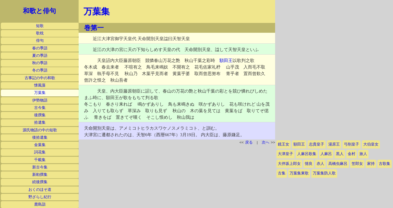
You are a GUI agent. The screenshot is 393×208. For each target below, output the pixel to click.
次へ (265, 142)
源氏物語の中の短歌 (40, 130)
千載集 (40, 160)
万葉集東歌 (299, 173)
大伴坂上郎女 (289, 164)
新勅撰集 (39, 175)
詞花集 (40, 152)
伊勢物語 (39, 100)
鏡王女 (283, 144)
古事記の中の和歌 (40, 78)
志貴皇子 (316, 144)
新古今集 (39, 167)
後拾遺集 (39, 137)
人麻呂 (326, 154)
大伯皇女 (371, 144)
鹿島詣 (40, 204)
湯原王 (334, 144)
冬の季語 (39, 70)
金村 (351, 154)
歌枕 (40, 33)
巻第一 (94, 27)
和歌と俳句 (39, 10)
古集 (281, 173)
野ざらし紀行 (39, 197)
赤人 (320, 164)
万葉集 (40, 93)
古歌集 (384, 164)
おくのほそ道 (39, 190)
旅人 (363, 154)
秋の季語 (39, 63)
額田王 (226, 60)
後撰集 (40, 115)
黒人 (340, 154)
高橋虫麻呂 (337, 164)
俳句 (40, 40)
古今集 (40, 108)
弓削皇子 (351, 144)
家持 (371, 164)
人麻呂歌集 (306, 154)
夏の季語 (39, 56)
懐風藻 (40, 85)
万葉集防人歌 (324, 173)
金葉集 (40, 145)
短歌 (40, 26)
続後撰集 (39, 182)
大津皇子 (285, 154)
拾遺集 (40, 122)
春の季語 (39, 48)
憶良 (308, 164)
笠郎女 (357, 164)
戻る (249, 142)
